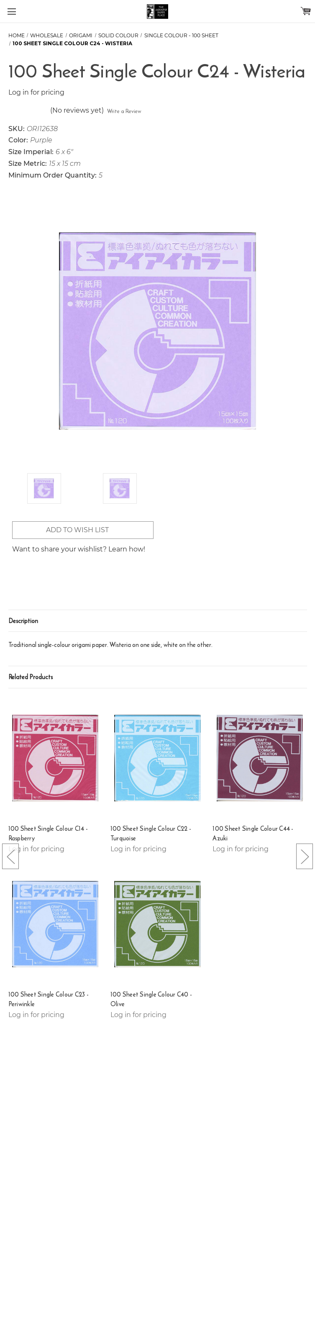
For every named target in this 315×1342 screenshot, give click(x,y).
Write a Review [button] (124, 111)
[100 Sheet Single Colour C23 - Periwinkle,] (55, 924)
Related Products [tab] (30, 677)
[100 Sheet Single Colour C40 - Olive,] (157, 924)
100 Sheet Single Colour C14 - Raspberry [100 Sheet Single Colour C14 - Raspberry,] (48, 833)
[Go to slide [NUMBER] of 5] (10, 856)
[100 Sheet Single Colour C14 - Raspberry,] (55, 758)
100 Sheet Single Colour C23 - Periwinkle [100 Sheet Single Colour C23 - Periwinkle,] (48, 999)
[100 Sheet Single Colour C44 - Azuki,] (259, 758)
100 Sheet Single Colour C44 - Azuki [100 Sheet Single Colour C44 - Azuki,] (253, 833)
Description (23, 621)
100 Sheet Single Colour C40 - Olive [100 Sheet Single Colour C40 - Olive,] (151, 999)
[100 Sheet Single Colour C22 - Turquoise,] (157, 758)
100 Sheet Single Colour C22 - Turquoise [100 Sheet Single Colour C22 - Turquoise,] (150, 833)
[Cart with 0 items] (305, 11)
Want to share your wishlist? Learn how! (78, 549)
